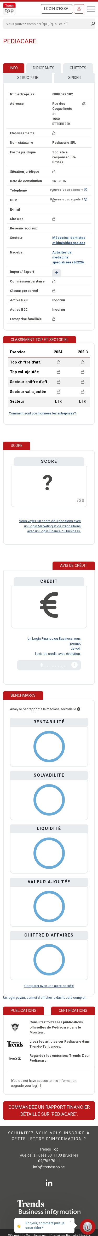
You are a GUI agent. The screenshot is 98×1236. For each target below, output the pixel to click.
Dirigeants (43, 68)
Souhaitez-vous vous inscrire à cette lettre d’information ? (49, 1136)
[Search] (47, 24)
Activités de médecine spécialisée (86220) (68, 257)
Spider (74, 78)
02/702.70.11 (49, 1161)
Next (87, 351)
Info (14, 68)
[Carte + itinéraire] (84, 104)
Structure (27, 78)
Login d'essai (57, 9)
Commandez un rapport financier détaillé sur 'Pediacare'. (49, 1110)
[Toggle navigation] (89, 8)
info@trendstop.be (49, 1167)
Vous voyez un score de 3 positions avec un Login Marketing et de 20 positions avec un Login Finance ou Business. (50, 526)
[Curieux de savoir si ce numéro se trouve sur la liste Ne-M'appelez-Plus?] (85, 190)
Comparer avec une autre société (49, 986)
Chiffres (78, 68)
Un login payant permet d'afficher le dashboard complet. (44, 998)
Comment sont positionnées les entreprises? (42, 413)
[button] (56, 272)
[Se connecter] (79, 9)
